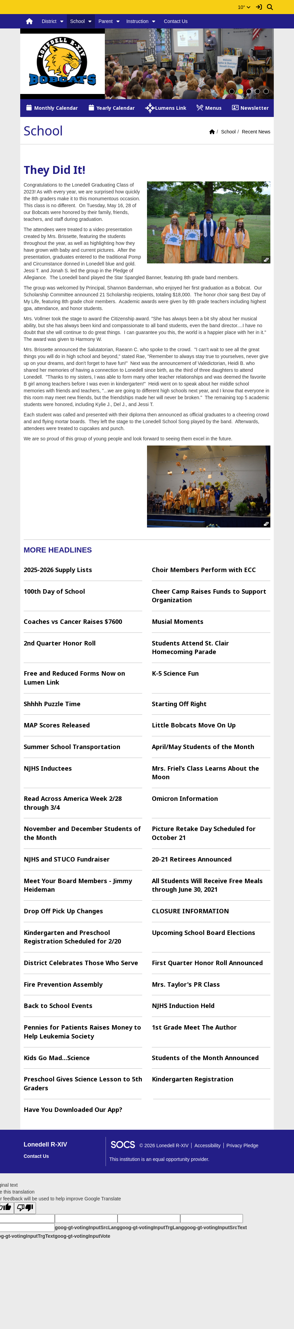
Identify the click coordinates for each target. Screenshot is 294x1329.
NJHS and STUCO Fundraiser (67, 859)
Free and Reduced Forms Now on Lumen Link (74, 677)
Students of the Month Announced (205, 1058)
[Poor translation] (25, 1208)
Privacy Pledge (242, 1145)
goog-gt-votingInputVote (82, 1236)
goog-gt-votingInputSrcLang (87, 1227)
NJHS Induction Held (183, 1005)
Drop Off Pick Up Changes (63, 911)
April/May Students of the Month (203, 747)
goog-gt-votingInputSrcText (215, 1227)
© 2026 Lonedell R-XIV (163, 1145)
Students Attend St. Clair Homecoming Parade (190, 647)
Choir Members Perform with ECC (204, 570)
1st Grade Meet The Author (194, 1027)
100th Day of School (54, 591)
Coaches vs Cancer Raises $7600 (73, 621)
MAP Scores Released (57, 725)
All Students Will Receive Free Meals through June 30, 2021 (207, 885)
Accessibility (207, 1145)
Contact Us (175, 21)
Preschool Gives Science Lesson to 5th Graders (83, 1083)
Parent (105, 21)
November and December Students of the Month (82, 833)
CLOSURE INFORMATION (190, 911)
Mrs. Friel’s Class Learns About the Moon (205, 772)
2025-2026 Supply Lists (58, 570)
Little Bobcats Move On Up (194, 725)
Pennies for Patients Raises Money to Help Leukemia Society (82, 1031)
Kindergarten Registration (192, 1079)
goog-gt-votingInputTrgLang (152, 1227)
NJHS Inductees (48, 768)
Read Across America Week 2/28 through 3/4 (73, 802)
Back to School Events (58, 1005)
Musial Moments (178, 621)
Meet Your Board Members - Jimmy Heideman (78, 885)
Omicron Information (185, 798)
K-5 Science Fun (175, 673)
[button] (62, 21)
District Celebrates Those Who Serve (81, 963)
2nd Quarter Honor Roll (60, 643)
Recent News (256, 131)
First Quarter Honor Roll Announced (207, 963)
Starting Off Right (179, 704)
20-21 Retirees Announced (192, 859)
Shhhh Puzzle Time (52, 704)
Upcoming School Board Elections (203, 932)
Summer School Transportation (72, 747)
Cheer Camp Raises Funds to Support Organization (209, 595)
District (49, 21)
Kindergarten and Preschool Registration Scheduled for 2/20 (72, 937)
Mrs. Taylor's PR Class (186, 984)
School (77, 21)
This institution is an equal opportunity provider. (159, 1159)
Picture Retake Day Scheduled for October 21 (204, 833)
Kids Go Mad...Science (57, 1058)
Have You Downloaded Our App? (73, 1109)
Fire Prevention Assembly (63, 984)
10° (244, 7)
